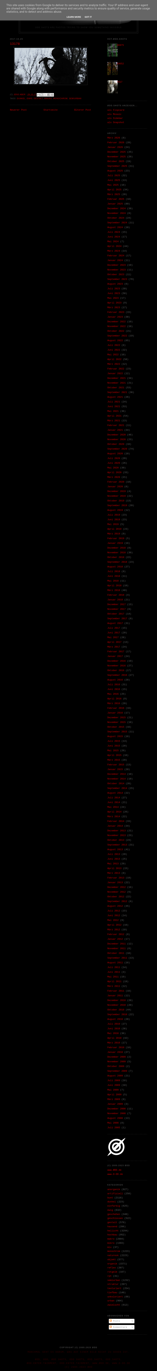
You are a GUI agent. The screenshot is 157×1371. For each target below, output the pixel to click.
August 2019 (115, 510)
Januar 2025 (115, 203)
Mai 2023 (113, 298)
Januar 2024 (115, 260)
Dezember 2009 (116, 1057)
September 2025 (117, 166)
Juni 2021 (113, 406)
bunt (110, 1197)
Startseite (50, 110)
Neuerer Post (18, 110)
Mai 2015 (113, 750)
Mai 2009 (113, 1090)
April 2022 (114, 359)
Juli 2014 (113, 797)
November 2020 (116, 439)
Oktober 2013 (115, 840)
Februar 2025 (115, 199)
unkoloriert (115, 1296)
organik (112, 1263)
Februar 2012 (115, 934)
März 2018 (113, 590)
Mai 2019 (113, 524)
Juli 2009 (113, 1080)
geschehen (113, 1214)
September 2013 (117, 844)
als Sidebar (115, 118)
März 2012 (113, 929)
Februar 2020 (115, 482)
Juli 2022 (113, 345)
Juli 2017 (113, 628)
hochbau (112, 1234)
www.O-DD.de (115, 1174)
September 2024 (117, 222)
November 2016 (116, 665)
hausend (112, 1226)
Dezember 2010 (116, 1000)
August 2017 (115, 623)
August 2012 (115, 906)
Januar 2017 (115, 656)
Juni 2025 (113, 180)
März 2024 (113, 251)
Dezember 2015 (116, 717)
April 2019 (114, 529)
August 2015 (115, 736)
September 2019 (117, 505)
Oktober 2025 (115, 161)
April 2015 (114, 755)
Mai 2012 (113, 920)
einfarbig (113, 1206)
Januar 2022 (115, 373)
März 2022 (113, 364)
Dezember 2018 (116, 548)
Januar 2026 (115, 147)
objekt (111, 1259)
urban (110, 1300)
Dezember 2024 (116, 208)
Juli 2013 (113, 854)
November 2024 (116, 213)
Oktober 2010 (115, 1009)
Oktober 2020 (115, 444)
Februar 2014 (115, 821)
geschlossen (115, 1218)
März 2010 (113, 1042)
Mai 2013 (113, 863)
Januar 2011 (115, 995)
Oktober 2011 (115, 953)
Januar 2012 (115, 939)
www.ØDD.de (114, 1170)
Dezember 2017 (116, 604)
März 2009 (113, 1099)
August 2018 (115, 566)
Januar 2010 (115, 1052)
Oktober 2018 (115, 557)
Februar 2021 (115, 425)
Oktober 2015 (115, 727)
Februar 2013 (115, 877)
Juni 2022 (113, 350)
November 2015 (116, 722)
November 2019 (116, 496)
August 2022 (115, 340)
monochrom (60, 99)
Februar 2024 (115, 255)
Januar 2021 (115, 430)
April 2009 (114, 1094)
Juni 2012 (113, 915)
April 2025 (114, 189)
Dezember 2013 (116, 830)
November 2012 (116, 892)
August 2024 (115, 227)
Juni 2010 (113, 1028)
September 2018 (117, 562)
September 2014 (117, 788)
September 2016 (117, 675)
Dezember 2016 (116, 661)
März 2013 (113, 873)
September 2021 (117, 392)
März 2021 (113, 420)
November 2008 (116, 1113)
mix (109, 1247)
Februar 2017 (115, 651)
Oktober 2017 (115, 614)
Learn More (74, 17)
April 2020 (114, 472)
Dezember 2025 (116, 152)
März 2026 (113, 138)
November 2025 (116, 156)
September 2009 (117, 1071)
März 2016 (113, 703)
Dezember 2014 (116, 774)
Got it (88, 17)
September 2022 (117, 335)
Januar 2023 (115, 317)
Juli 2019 (113, 515)
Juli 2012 (113, 910)
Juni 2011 (113, 972)
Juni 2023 (113, 293)
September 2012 (117, 901)
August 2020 (115, 453)
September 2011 (117, 958)
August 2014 (115, 793)
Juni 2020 (113, 463)
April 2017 (114, 642)
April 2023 (114, 302)
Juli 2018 (113, 571)
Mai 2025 (113, 185)
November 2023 (116, 269)
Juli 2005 (113, 1127)
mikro (110, 1243)
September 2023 (117, 279)
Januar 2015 (115, 769)
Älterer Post (82, 110)
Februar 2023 (115, 312)
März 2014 (113, 816)
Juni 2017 (113, 632)
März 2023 (113, 307)
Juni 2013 (113, 859)
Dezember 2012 (116, 887)
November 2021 (116, 383)
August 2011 (115, 962)
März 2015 (113, 760)
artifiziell (115, 1193)
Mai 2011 (113, 976)
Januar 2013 (115, 882)
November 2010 (116, 1005)
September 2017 (117, 618)
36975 (120, 45)
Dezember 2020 (116, 434)
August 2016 (115, 680)
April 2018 (114, 585)
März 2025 (113, 194)
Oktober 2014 (115, 783)
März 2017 (113, 647)
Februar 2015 (115, 764)
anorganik (113, 1189)
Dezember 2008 (116, 1108)
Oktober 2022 (115, 331)
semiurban (75, 99)
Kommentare (118, 1327)
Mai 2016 (113, 694)
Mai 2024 (113, 241)
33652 (120, 63)
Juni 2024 (113, 236)
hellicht (113, 1230)
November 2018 (116, 552)
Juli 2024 (113, 232)
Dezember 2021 (116, 378)
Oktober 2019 (115, 500)
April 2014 (114, 811)
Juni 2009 (113, 1085)
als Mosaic (114, 114)
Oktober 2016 (115, 670)
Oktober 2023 (115, 274)
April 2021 (114, 416)
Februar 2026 (115, 142)
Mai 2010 (113, 1033)
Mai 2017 (113, 637)
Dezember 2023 (116, 265)
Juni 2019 (113, 519)
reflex (111, 1267)
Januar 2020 (115, 486)
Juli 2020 (113, 458)
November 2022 (116, 326)
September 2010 (117, 1014)
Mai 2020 (113, 467)
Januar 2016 (115, 713)
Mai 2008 (113, 1123)
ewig (29, 99)
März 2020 (113, 477)
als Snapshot (115, 122)
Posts (115, 1321)
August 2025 (115, 170)
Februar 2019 (115, 538)
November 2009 (116, 1061)
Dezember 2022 (116, 321)
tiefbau (112, 1292)
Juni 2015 (113, 746)
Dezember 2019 (116, 491)
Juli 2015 (113, 741)
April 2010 (114, 1038)
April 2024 (114, 246)
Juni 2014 (113, 802)
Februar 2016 (115, 708)
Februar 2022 (115, 368)
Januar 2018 (115, 599)
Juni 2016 (113, 689)
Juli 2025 (113, 175)
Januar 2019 (115, 543)
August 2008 (115, 1118)
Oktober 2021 (115, 387)
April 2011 (114, 981)
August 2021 (115, 397)
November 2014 (116, 778)
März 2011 (113, 986)
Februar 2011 (115, 991)
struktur (113, 1284)
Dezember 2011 (116, 943)
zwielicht (113, 1305)
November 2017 (116, 609)
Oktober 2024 (115, 218)
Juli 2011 (113, 967)
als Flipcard (115, 110)
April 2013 (114, 868)
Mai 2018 (113, 581)
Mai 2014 (113, 807)
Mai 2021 (113, 411)
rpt (109, 1276)
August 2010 (115, 1019)
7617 (119, 82)
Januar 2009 (115, 1104)
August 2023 (115, 284)
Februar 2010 (115, 1047)
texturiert (114, 1288)
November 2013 (116, 835)
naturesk (113, 1255)
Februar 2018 (115, 595)
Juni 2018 (113, 576)
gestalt (38, 99)
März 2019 (113, 533)
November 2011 (116, 948)
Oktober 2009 (115, 1066)
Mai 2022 (113, 354)
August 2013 (115, 849)
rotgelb (112, 1272)
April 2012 (114, 925)
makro (48, 99)
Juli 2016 (113, 684)
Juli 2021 (113, 401)
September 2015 (117, 731)
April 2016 (114, 698)
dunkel (21, 99)
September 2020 (117, 449)
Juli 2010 (113, 1024)
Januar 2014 (115, 826)
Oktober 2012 (115, 896)
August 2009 (115, 1075)
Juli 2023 (113, 288)
